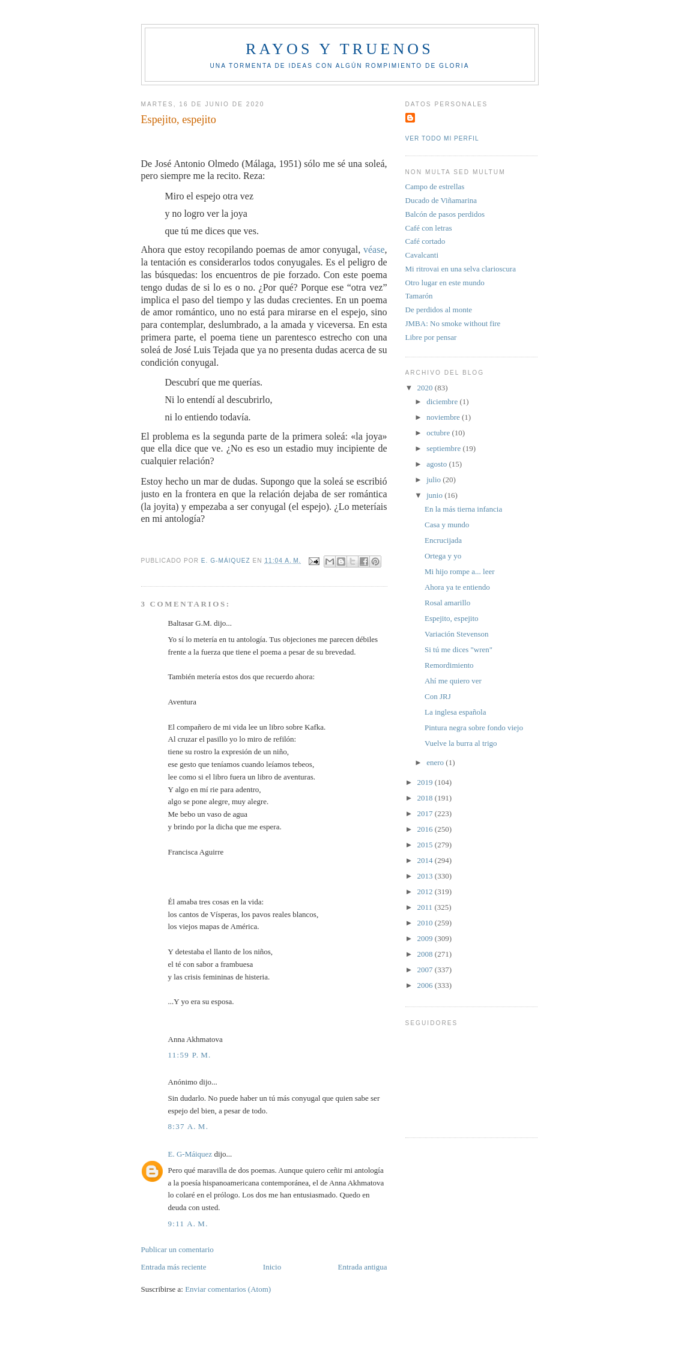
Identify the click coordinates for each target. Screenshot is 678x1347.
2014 (426, 860)
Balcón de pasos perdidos (445, 214)
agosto (437, 463)
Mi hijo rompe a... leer (460, 571)
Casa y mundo (447, 524)
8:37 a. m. (188, 1126)
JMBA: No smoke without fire (453, 323)
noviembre (444, 417)
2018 (426, 797)
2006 (426, 985)
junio (435, 495)
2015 (426, 844)
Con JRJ (438, 696)
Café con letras (428, 227)
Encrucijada (443, 540)
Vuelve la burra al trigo (461, 743)
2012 (426, 891)
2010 (426, 922)
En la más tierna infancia (463, 508)
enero (436, 762)
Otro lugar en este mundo (445, 282)
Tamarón (419, 295)
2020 (426, 387)
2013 (426, 875)
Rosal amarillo (447, 602)
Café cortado (425, 241)
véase (374, 249)
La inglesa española (455, 711)
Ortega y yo (443, 555)
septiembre (444, 448)
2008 (426, 953)
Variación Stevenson (457, 633)
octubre (439, 432)
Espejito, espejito (452, 618)
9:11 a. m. (188, 1223)
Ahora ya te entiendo (457, 587)
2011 (426, 907)
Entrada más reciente (174, 1266)
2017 (426, 813)
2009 (426, 938)
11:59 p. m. (189, 1054)
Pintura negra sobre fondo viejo (474, 727)
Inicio (272, 1266)
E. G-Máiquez (190, 1153)
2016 (426, 829)
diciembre (442, 401)
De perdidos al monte (439, 309)
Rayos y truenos (340, 49)
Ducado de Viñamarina (441, 200)
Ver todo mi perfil (442, 138)
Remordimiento (449, 665)
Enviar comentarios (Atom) (228, 1289)
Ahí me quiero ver (453, 680)
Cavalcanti (422, 254)
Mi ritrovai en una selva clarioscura (460, 268)
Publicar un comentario (177, 1249)
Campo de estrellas (435, 186)
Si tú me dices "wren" (458, 649)
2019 (426, 782)
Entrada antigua (362, 1266)
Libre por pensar (431, 337)
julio (434, 479)
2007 (426, 969)
